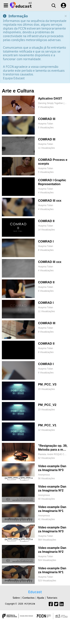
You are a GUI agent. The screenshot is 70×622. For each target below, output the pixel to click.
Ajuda (40, 598)
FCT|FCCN (29, 603)
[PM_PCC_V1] (35, 431)
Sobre (16, 598)
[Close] (65, 16)
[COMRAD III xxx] (35, 207)
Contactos (28, 598)
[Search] (53, 5)
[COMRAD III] (35, 125)
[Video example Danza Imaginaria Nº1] (35, 513)
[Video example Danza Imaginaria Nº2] (35, 493)
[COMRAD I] (35, 248)
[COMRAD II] (35, 227)
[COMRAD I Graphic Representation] (35, 186)
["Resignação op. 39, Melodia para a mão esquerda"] (35, 452)
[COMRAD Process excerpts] (35, 166)
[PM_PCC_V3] (35, 391)
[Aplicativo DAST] (35, 105)
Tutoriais (52, 598)
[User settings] (63, 5)
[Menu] (6, 5)
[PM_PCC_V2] (35, 411)
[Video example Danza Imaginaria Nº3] (35, 472)
